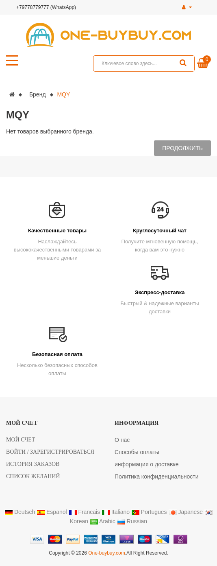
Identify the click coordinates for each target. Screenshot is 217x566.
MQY (63, 94)
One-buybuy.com (106, 553)
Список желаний (33, 476)
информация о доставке (147, 464)
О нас (122, 440)
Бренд (37, 94)
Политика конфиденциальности (157, 476)
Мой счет (20, 440)
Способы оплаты (137, 452)
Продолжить (182, 148)
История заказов (32, 464)
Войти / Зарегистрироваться (50, 452)
